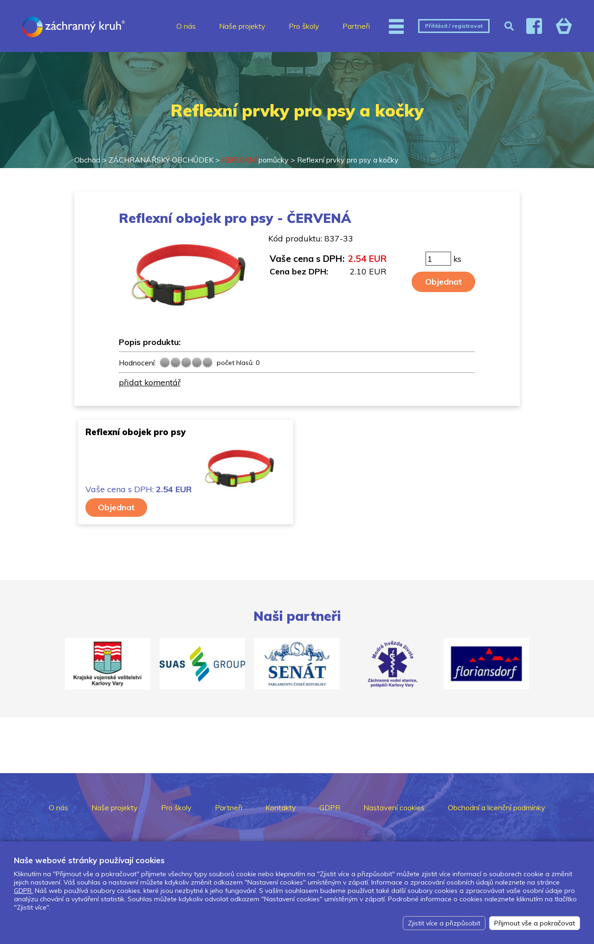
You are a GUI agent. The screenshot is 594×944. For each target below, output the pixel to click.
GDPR (329, 807)
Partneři (356, 26)
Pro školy (304, 26)
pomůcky (255, 159)
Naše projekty (242, 26)
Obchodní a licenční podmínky (496, 807)
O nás (186, 26)
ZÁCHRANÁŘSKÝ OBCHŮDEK (161, 159)
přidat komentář (150, 382)
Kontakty (280, 807)
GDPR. (23, 890)
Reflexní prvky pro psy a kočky (348, 159)
